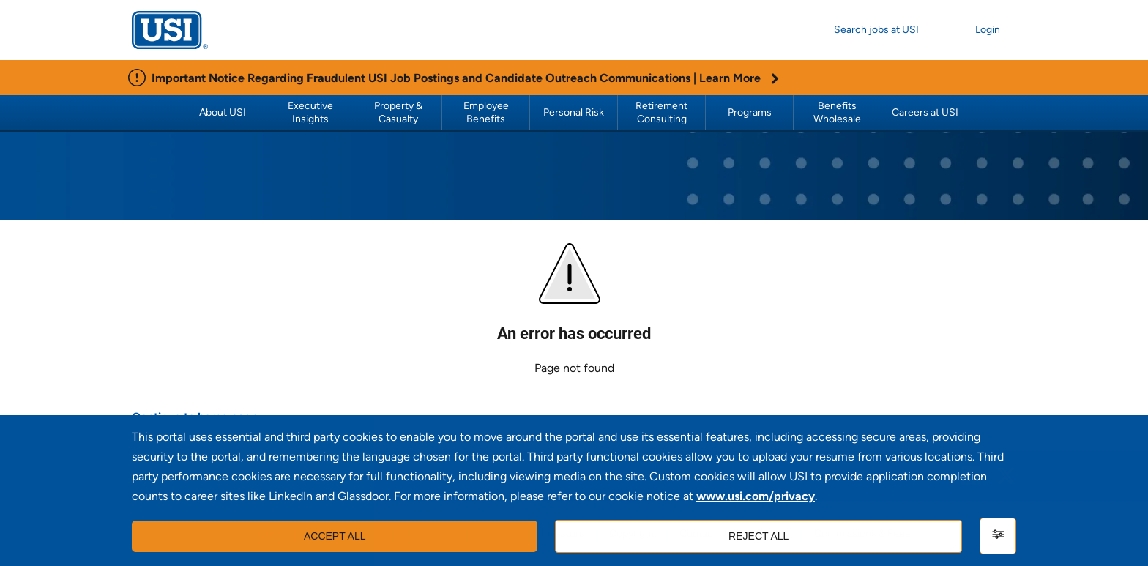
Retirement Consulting (663, 112)
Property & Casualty (399, 112)
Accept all (335, 536)
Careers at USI (925, 112)
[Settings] (998, 536)
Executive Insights (311, 112)
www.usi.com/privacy (755, 496)
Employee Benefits (487, 112)
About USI (222, 112)
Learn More (739, 78)
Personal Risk (573, 112)
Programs (750, 112)
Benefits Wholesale (837, 112)
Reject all (758, 536)
